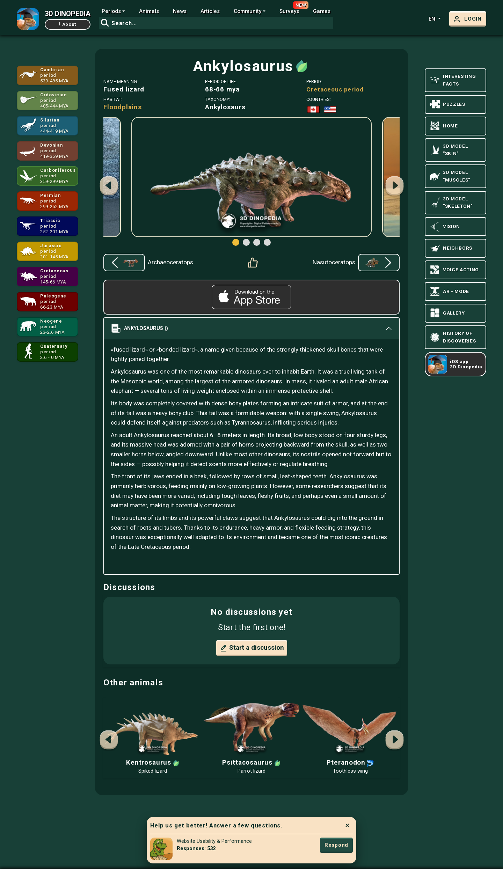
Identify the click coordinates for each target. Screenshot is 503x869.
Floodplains (122, 107)
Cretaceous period (334, 89)
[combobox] (216, 23)
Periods (111, 11)
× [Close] (347, 825)
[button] (394, 186)
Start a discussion (251, 648)
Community (247, 11)
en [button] (433, 19)
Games (321, 11)
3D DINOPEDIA (67, 13)
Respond (336, 845)
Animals (149, 11)
